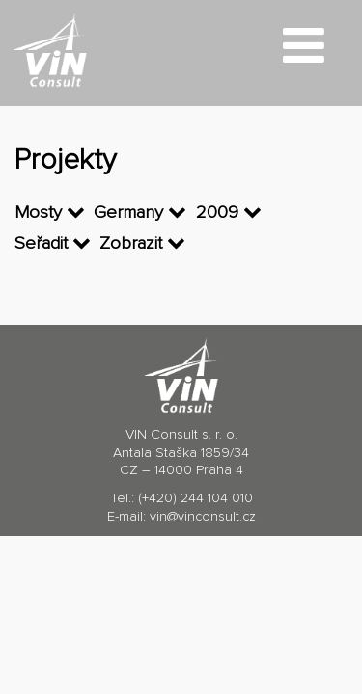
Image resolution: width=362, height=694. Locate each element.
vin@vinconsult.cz (203, 516)
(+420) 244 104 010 (195, 498)
